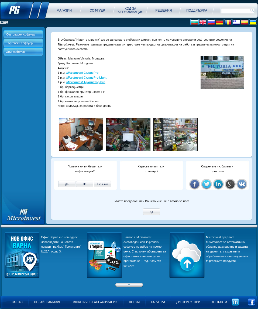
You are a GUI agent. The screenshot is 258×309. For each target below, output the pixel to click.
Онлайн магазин (47, 302)
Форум (134, 302)
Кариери (158, 302)
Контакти (219, 302)
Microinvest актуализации (95, 302)
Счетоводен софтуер (20, 34)
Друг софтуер (15, 51)
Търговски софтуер (19, 43)
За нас (17, 302)
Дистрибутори (188, 302)
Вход (4, 22)
